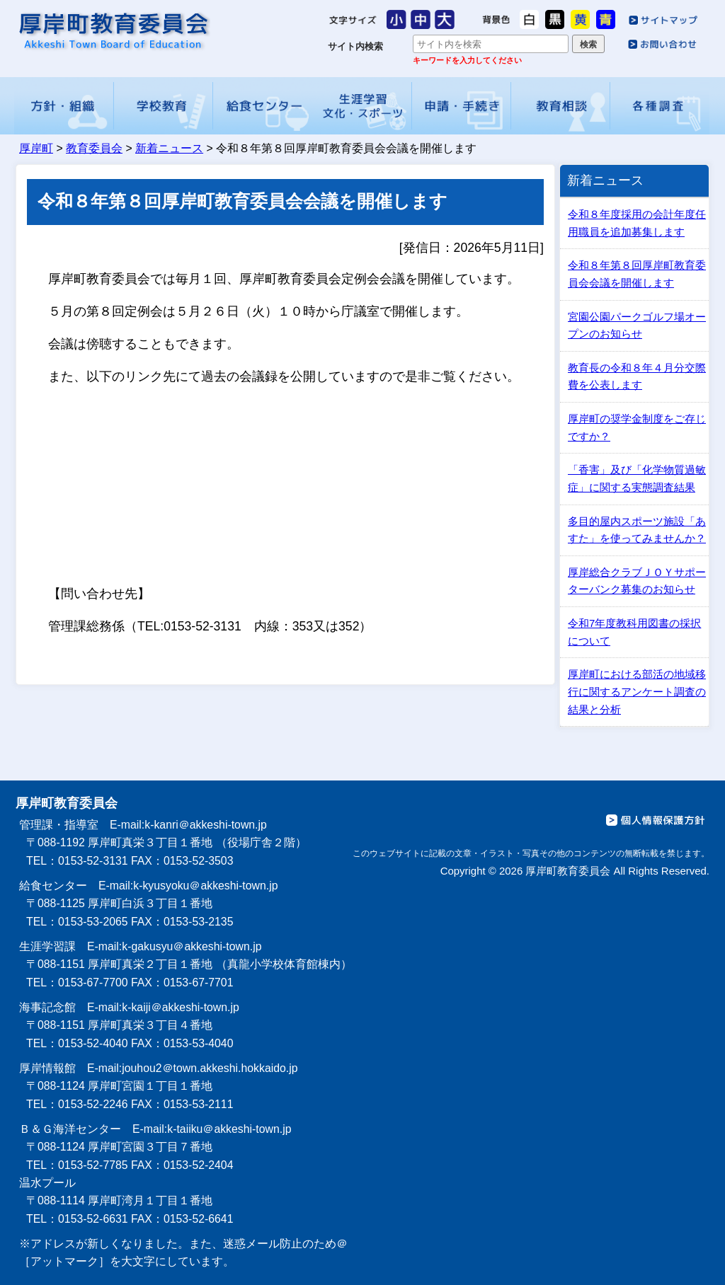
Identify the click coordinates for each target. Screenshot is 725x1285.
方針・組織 (63, 105)
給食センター (262, 105)
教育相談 (560, 105)
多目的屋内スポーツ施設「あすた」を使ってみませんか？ (637, 530)
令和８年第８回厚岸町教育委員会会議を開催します (637, 274)
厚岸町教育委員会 (113, 31)
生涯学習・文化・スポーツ (361, 105)
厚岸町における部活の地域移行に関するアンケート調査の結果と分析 (637, 691)
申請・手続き (461, 105)
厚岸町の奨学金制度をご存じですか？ (637, 427)
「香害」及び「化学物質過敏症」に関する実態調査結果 (637, 478)
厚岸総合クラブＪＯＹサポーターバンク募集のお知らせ (637, 581)
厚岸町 (36, 148)
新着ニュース (169, 148)
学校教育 (163, 105)
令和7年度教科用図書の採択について (634, 632)
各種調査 (660, 105)
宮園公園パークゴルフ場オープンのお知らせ (637, 325)
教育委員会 (94, 148)
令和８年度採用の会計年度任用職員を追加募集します (637, 223)
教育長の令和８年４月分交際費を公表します (637, 376)
